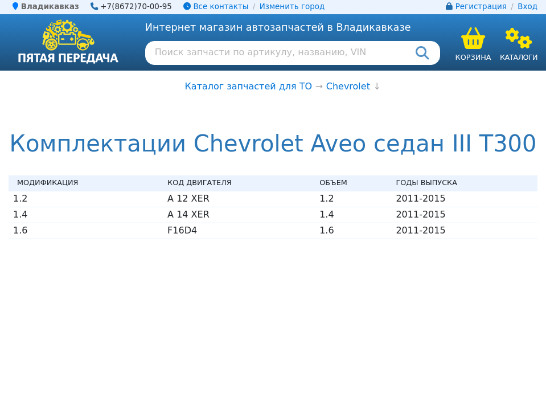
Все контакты (215, 6)
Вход (527, 6)
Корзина (473, 57)
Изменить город (292, 6)
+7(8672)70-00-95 (136, 6)
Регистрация (481, 6)
